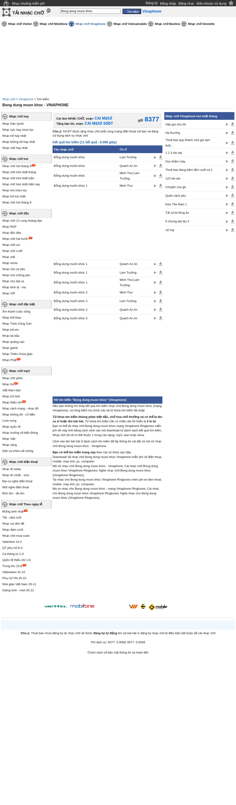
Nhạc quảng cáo (13, 342)
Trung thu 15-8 (12, 566)
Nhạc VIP (8, 293)
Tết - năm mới (11, 517)
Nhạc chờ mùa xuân (15, 535)
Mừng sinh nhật (12, 511)
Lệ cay (169, 230)
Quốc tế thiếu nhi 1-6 (16, 560)
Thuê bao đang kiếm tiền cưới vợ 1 (189, 170)
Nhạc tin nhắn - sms (15, 475)
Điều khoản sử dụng (211, 3)
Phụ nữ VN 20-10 (14, 578)
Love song (9, 420)
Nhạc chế (8, 257)
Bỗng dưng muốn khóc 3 (70, 318)
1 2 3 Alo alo (173, 153)
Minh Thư (126, 185)
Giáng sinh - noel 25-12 (18, 590)
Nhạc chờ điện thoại (23, 462)
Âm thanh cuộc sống (16, 311)
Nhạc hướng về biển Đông (20, 432)
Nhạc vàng (9, 445)
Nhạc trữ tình (11, 396)
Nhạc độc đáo (11, 232)
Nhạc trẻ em (10, 329)
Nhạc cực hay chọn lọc (18, 129)
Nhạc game (10, 348)
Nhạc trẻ (8, 384)
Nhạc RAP (9, 226)
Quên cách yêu (175, 195)
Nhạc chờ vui (11, 245)
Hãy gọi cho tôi (175, 124)
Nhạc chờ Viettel (20, 24)
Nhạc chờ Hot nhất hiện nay (21, 184)
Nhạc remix (10, 263)
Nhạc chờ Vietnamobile (130, 24)
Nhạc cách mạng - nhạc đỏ (20, 408)
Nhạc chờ (8, 99)
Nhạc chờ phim (12, 378)
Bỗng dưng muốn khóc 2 (70, 292)
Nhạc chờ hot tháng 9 (16, 166)
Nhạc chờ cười (12, 251)
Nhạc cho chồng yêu (16, 275)
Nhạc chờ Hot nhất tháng (19, 172)
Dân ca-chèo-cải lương (17, 451)
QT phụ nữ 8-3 (12, 548)
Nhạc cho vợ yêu (13, 269)
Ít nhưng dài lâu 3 (177, 221)
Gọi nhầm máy (175, 161)
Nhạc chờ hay (19, 116)
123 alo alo (172, 178)
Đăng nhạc (186, 3)
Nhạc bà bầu (10, 335)
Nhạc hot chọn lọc (14, 190)
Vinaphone (26, 99)
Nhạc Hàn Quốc (13, 123)
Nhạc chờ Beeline (167, 24)
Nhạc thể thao (11, 317)
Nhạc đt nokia (11, 469)
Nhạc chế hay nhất (15, 148)
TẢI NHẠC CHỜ (28, 12)
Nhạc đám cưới (12, 529)
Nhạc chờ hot (18, 159)
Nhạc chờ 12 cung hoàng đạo (22, 220)
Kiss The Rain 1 (176, 204)
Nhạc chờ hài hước (15, 239)
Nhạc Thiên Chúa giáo (17, 354)
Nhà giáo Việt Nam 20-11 (19, 584)
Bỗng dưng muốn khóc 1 (70, 185)
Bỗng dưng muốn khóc (69, 157)
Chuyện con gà (175, 187)
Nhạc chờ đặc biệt (22, 304)
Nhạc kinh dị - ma (14, 287)
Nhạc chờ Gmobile (201, 24)
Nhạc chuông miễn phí (28, 3)
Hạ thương (172, 132)
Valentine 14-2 (12, 542)
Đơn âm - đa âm (13, 493)
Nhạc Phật (9, 360)
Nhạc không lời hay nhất (18, 142)
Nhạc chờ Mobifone (54, 24)
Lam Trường (128, 157)
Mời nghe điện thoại (15, 487)
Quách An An (128, 166)
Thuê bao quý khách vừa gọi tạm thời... (187, 142)
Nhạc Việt (8, 438)
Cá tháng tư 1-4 (13, 554)
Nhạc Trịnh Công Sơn (17, 323)
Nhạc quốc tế (11, 426)
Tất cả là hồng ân (177, 212)
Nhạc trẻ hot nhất (13, 196)
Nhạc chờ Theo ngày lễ (25, 504)
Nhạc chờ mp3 (19, 371)
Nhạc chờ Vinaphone (90, 24)
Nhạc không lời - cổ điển (18, 414)
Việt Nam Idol (11, 390)
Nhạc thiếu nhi (12, 402)
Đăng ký (152, 3)
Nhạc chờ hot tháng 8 (16, 202)
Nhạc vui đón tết (13, 523)
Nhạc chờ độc (19, 213)
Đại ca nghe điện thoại (17, 481)
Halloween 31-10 (13, 572)
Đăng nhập (168, 3)
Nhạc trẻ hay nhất (14, 136)
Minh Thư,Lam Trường (129, 175)
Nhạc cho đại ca (13, 281)
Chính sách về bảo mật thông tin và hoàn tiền (118, 652)
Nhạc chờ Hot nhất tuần (18, 178)
